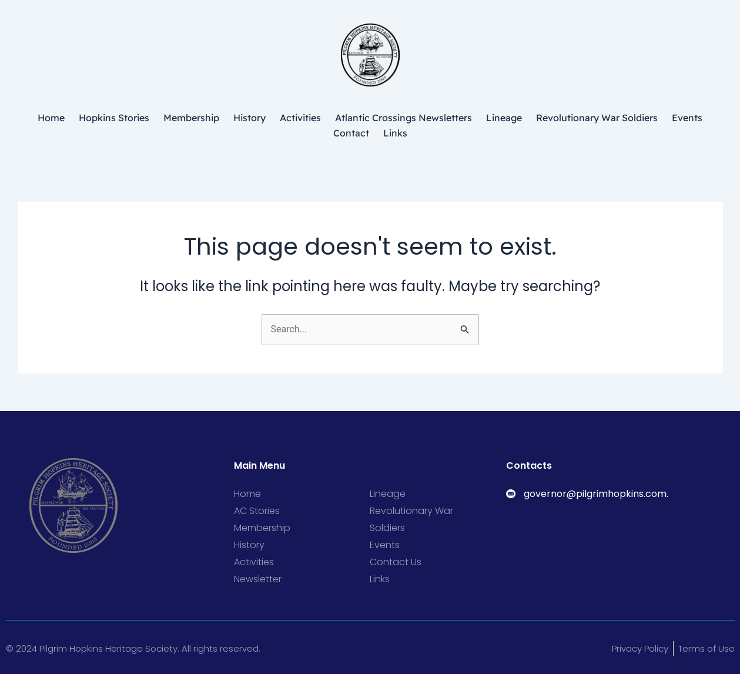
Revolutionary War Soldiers (597, 118)
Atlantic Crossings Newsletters (403, 118)
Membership (191, 118)
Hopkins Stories (114, 118)
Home (51, 118)
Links (395, 133)
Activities (300, 118)
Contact (351, 133)
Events (687, 118)
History (249, 118)
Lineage (504, 118)
